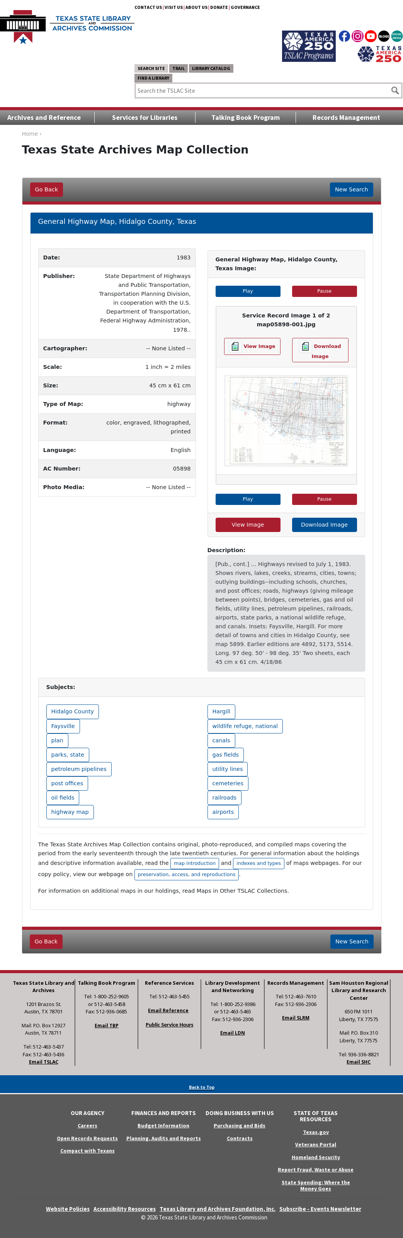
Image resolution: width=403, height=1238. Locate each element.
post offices (67, 783)
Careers (87, 1125)
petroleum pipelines (79, 769)
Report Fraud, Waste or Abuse (316, 1169)
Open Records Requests (87, 1138)
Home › (32, 134)
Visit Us (174, 7)
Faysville (63, 726)
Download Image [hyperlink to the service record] (324, 525)
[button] (226, 395)
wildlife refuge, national (245, 726)
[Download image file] (320, 350)
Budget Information (163, 1125)
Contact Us (148, 7)
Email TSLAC (43, 1062)
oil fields (63, 798)
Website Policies (68, 1208)
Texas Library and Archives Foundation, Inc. (217, 1208)
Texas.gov (316, 1132)
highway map (70, 812)
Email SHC (359, 1062)
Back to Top (201, 1087)
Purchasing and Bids (239, 1125)
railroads (225, 798)
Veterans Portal (315, 1144)
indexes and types (258, 863)
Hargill (221, 711)
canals (221, 740)
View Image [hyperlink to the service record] (248, 525)
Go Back (46, 189)
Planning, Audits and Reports (163, 1138)
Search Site (151, 68)
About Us (196, 7)
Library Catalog (211, 68)
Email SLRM (295, 1018)
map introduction (195, 863)
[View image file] (252, 346)
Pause (337, 290)
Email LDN (232, 1033)
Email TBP (107, 1025)
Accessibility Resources (125, 1208)
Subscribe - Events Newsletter (320, 1208)
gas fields (226, 755)
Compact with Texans (87, 1150)
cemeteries (228, 783)
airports (223, 812)
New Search (351, 189)
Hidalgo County (72, 711)
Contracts (240, 1138)
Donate (219, 7)
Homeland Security (316, 1157)
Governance (245, 7)
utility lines (228, 769)
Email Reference (168, 1010)
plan (57, 740)
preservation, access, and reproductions (186, 874)
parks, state (67, 755)
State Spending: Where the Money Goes (316, 1185)
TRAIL (178, 68)
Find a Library (153, 78)
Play (261, 290)
